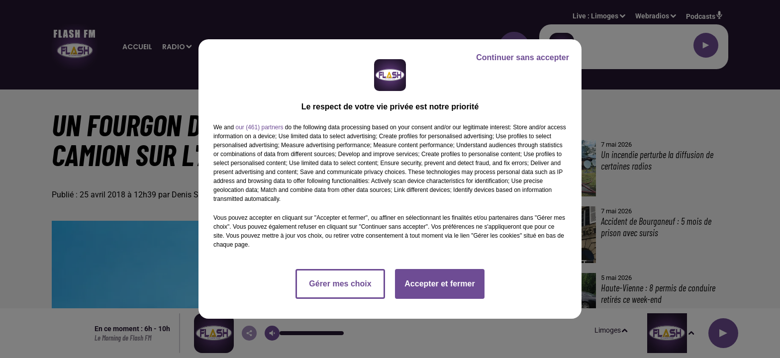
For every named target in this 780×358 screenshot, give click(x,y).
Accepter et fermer (439, 283)
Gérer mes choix (340, 283)
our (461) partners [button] (259, 127)
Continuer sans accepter (522, 57)
